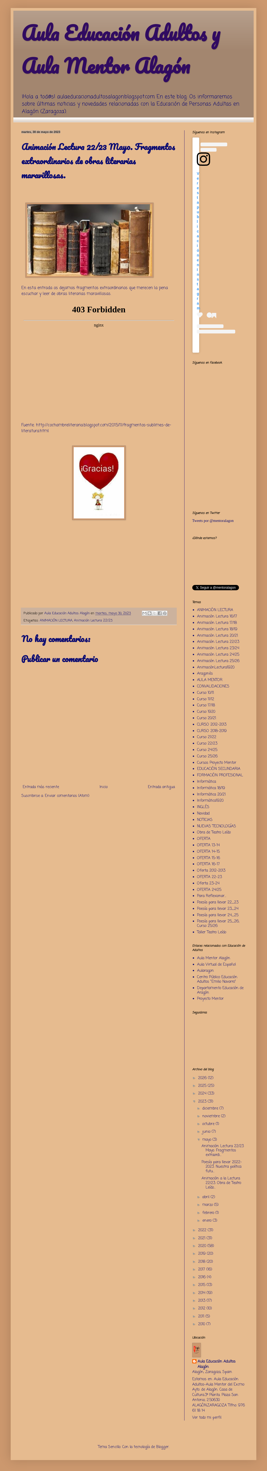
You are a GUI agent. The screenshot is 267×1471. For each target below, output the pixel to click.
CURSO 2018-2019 (212, 731)
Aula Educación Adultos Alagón (216, 1364)
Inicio (104, 787)
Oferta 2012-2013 (211, 871)
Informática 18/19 (211, 788)
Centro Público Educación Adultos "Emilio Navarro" (217, 979)
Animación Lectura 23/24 (218, 648)
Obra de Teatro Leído (214, 832)
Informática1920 (210, 801)
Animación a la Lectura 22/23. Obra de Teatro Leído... (221, 1183)
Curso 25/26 (207, 756)
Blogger (162, 1447)
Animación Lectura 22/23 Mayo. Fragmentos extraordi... (223, 1150)
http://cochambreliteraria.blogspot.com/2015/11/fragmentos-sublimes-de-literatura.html (96, 428)
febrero (208, 1213)
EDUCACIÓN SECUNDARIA (218, 769)
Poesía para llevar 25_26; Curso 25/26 (218, 924)
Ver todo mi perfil (206, 1418)
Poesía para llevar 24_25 (217, 915)
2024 (203, 1093)
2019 (202, 1254)
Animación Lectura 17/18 (217, 623)
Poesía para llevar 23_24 (217, 909)
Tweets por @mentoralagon (213, 521)
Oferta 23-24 (208, 883)
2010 (202, 1324)
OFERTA (203, 839)
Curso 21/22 (206, 737)
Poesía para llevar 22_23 (217, 902)
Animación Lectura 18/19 (217, 629)
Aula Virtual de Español (216, 964)
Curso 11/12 (205, 699)
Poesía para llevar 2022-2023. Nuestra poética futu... (222, 1166)
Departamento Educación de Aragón (220, 990)
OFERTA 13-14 (208, 845)
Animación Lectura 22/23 (93, 620)
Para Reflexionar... (211, 896)
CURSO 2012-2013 (211, 724)
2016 (202, 1277)
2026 (203, 1078)
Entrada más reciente (41, 787)
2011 (202, 1316)
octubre (209, 1124)
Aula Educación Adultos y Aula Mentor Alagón (120, 49)
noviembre (211, 1116)
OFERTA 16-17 (208, 864)
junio (207, 1132)
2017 (202, 1269)
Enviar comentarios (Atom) (67, 796)
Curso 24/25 (207, 750)
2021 (202, 1238)
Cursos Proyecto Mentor (216, 763)
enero (207, 1221)
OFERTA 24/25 (209, 890)
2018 (202, 1262)
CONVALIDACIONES (213, 686)
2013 (202, 1301)
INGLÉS (203, 807)
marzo (208, 1205)
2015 (202, 1285)
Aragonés (205, 673)
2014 (202, 1293)
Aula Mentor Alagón (213, 958)
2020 (202, 1246)
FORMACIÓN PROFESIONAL (220, 775)
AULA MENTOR (209, 680)
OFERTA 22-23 (209, 877)
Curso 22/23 (207, 743)
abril (206, 1197)
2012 (202, 1308)
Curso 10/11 (205, 693)
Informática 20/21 (211, 794)
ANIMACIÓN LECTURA (56, 620)
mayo (207, 1140)
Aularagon (205, 971)
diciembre (210, 1108)
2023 (203, 1101)
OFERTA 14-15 (208, 852)
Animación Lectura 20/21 (217, 636)
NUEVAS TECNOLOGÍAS (216, 826)
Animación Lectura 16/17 (217, 616)
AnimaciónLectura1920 (215, 667)
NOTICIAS (205, 820)
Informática (206, 782)
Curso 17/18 (206, 705)
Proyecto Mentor (210, 999)
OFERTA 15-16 (208, 858)
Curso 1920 (206, 712)
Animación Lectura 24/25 (218, 655)
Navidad (203, 813)
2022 (203, 1230)
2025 (203, 1086)
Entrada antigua (161, 787)
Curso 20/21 (206, 718)
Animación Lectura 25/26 (218, 661)
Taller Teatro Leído (211, 932)
